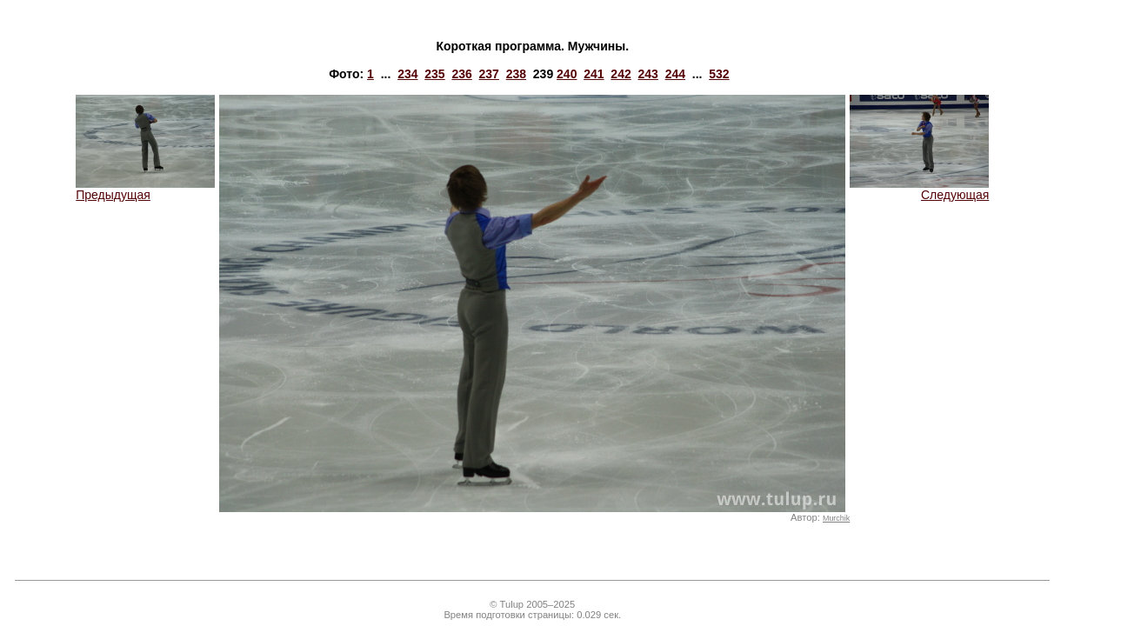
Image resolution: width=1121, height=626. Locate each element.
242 (621, 74)
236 (461, 74)
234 (407, 74)
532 (719, 74)
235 (434, 74)
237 (489, 74)
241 (594, 74)
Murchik (836, 518)
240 (567, 74)
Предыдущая (145, 189)
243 (648, 74)
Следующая (919, 189)
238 (516, 74)
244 (675, 74)
